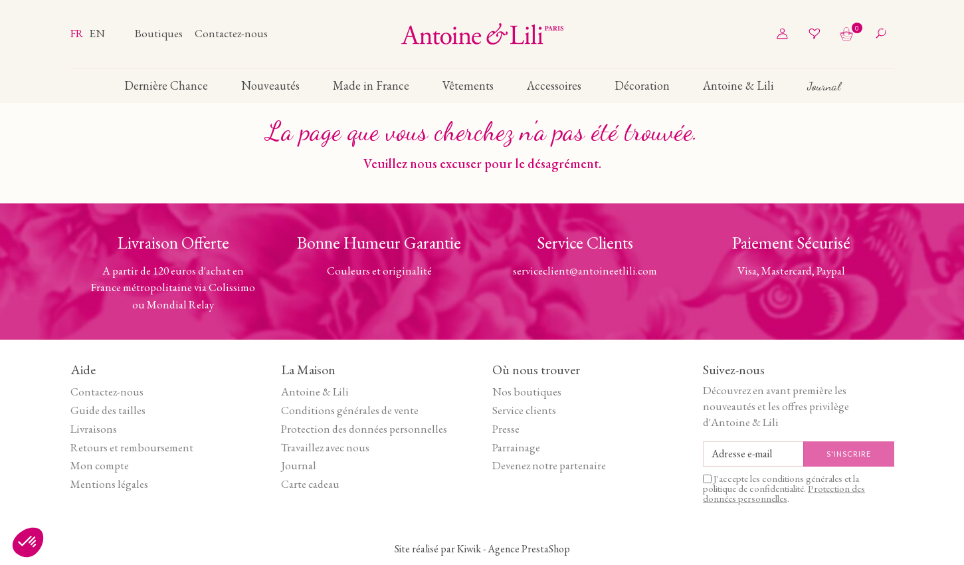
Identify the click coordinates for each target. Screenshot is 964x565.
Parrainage (516, 447)
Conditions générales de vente (350, 410)
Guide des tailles (107, 410)
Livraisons (93, 428)
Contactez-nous (231, 33)
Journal (298, 465)
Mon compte (99, 465)
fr (78, 33)
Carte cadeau (310, 484)
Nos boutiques (526, 391)
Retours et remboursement (131, 447)
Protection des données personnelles (364, 428)
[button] (28, 542)
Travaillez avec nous (325, 447)
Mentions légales (109, 484)
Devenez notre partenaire (549, 465)
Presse (506, 428)
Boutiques (160, 33)
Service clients (524, 410)
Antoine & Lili (315, 391)
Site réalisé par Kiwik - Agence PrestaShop (482, 549)
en (97, 33)
